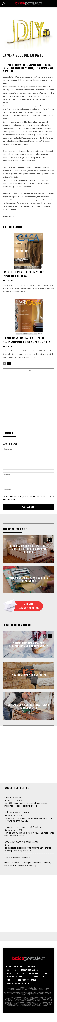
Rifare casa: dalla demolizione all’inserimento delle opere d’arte (26, 340)
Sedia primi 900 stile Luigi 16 (16, 812)
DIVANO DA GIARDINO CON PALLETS (21, 842)
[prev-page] (4, 363)
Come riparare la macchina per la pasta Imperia (29, 580)
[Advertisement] (28, 400)
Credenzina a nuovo (13, 797)
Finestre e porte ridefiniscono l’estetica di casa (23, 274)
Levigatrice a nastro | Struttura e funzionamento (28, 706)
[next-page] (9, 363)
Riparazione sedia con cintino (17, 857)
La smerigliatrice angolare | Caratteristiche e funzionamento (28, 645)
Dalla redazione (10, 280)
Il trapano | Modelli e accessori (28, 675)
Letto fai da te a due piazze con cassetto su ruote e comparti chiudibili (28, 549)
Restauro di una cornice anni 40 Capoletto (23, 827)
